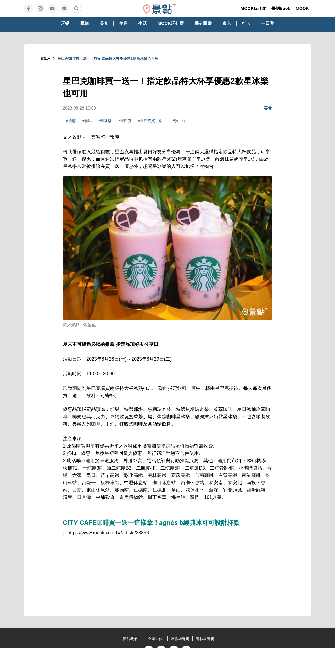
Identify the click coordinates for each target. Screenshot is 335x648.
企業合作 (155, 639)
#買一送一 (181, 121)
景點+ (45, 58)
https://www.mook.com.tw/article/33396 (108, 532)
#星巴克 (124, 121)
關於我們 (130, 639)
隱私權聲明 (205, 639)
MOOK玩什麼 (253, 8)
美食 (268, 108)
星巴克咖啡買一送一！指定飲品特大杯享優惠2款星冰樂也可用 (107, 58)
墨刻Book (280, 8)
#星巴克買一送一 (152, 121)
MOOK (302, 8)
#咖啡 (87, 121)
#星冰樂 (105, 121)
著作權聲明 (180, 639)
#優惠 (71, 121)
